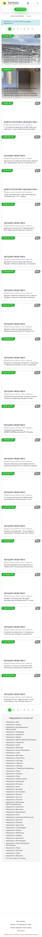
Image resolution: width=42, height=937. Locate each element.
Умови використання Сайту (21, 927)
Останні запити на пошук (16, 858)
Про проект (21, 921)
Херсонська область (17, 16)
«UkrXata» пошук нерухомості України (25, 934)
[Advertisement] (21, 886)
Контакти (21, 931)
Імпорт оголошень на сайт (21, 924)
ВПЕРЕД (32, 29)
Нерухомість (12, 722)
